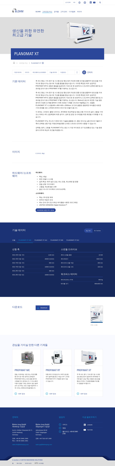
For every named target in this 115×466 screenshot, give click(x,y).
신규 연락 (68, 2)
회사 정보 (19, 463)
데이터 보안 (28, 463)
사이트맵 (41, 463)
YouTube (90, 430)
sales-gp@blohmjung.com (44, 444)
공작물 (56, 12)
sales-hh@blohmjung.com (20, 444)
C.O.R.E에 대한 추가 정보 (45, 210)
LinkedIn (90, 425)
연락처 (90, 72)
